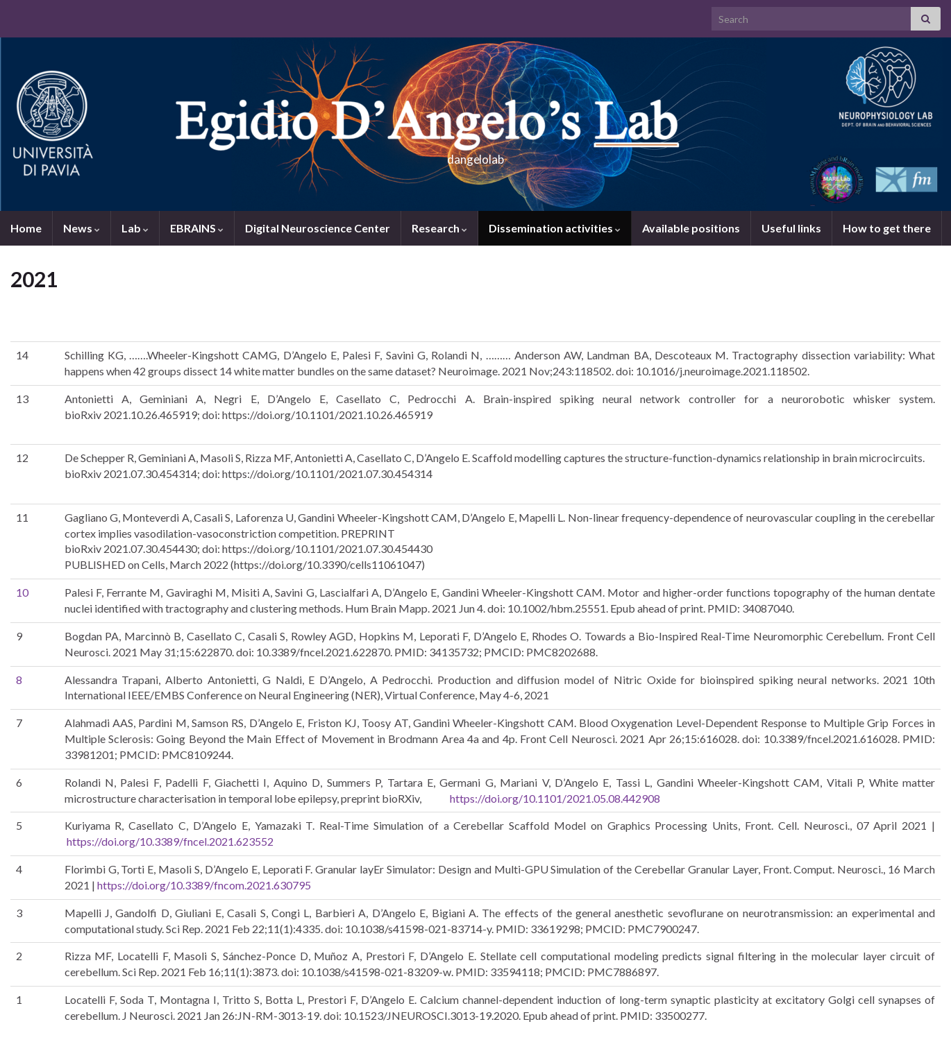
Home (26, 227)
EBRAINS (197, 227)
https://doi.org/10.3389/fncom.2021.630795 (204, 885)
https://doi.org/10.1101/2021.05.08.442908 (555, 798)
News (81, 227)
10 (22, 592)
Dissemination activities (555, 227)
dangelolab (475, 155)
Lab (135, 227)
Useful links (791, 227)
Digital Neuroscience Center (317, 227)
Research (439, 227)
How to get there (887, 227)
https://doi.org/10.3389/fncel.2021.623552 (170, 841)
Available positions (691, 227)
